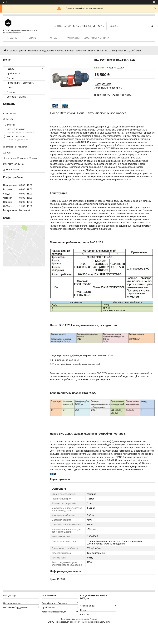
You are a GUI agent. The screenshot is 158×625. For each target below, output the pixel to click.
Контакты (73, 37)
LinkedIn (84, 610)
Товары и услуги (17, 50)
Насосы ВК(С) (95, 50)
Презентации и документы (20, 82)
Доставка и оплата (96, 37)
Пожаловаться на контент (67, 622)
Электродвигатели (12, 603)
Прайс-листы (13, 73)
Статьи (10, 78)
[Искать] (152, 26)
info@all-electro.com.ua (17, 147)
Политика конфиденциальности (95, 622)
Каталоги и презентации (54, 612)
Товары (32, 37)
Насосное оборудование (41, 50)
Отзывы (11, 92)
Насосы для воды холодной (71, 50)
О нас (54, 37)
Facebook (84, 614)
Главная (12, 37)
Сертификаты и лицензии (54, 603)
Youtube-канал (87, 606)
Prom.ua (93, 619)
